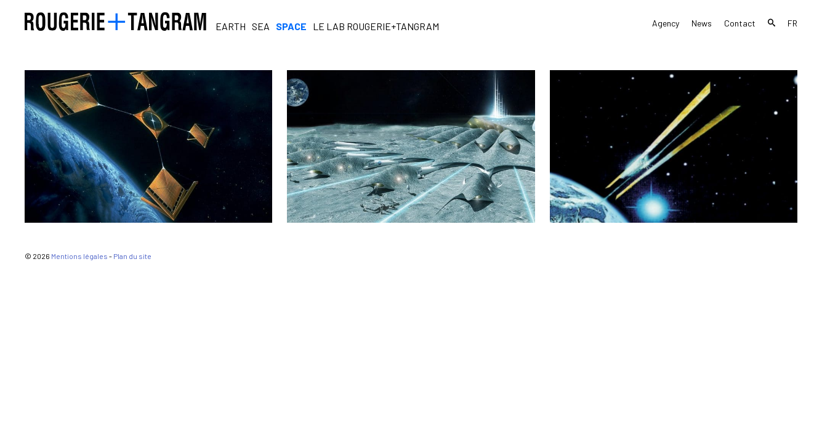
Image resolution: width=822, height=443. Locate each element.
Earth (231, 26)
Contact (740, 23)
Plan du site (132, 256)
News (701, 23)
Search (771, 24)
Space (291, 26)
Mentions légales (79, 256)
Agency (665, 23)
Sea (261, 26)
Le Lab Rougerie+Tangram (376, 26)
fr (792, 23)
